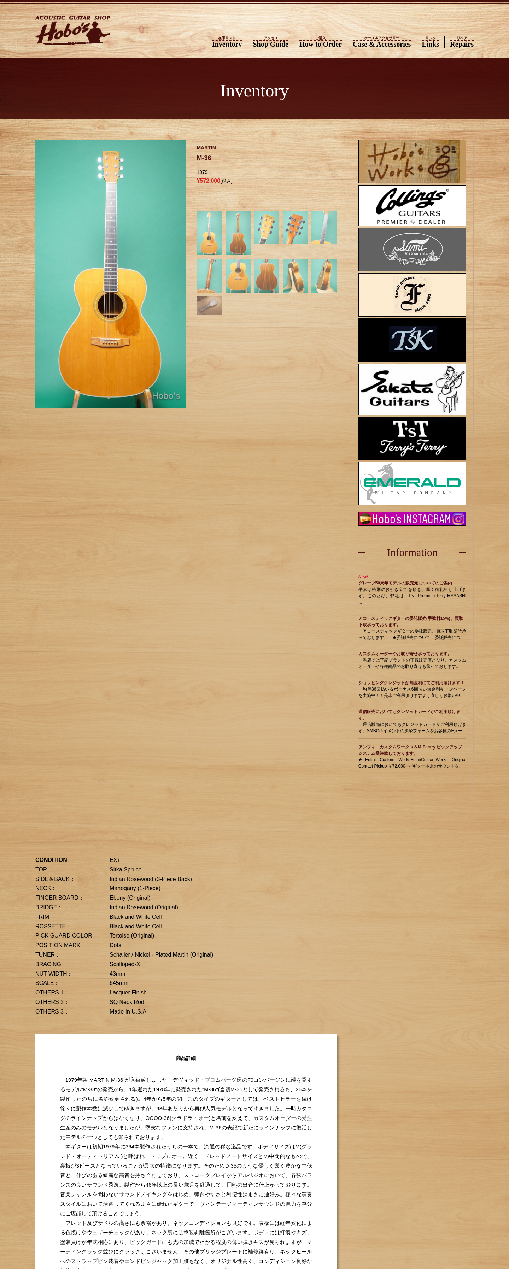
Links (430, 42)
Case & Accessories (382, 42)
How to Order (320, 42)
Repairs (462, 42)
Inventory (227, 42)
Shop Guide (270, 42)
